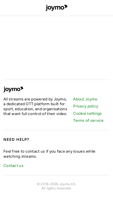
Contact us (13, 165)
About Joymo (85, 99)
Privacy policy (85, 106)
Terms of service (88, 120)
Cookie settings (87, 113)
